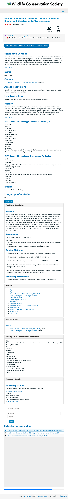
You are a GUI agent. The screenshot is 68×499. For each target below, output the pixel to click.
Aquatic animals (15, 292)
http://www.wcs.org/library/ (14, 391)
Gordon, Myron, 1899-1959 (18, 299)
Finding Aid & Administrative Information (22, 337)
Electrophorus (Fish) (16, 298)
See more (8, 67)
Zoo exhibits (13, 313)
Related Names (12, 319)
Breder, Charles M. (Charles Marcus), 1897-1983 (23, 82)
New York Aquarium (16, 303)
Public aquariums (15, 307)
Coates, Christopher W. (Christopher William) (23, 296)
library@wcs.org (13, 401)
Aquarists (13, 290)
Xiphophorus (14, 311)
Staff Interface (27, 496)
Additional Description (15, 205)
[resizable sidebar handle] (34, 489)
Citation (49, 29)
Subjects (9, 286)
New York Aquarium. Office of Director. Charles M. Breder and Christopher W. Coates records (33, 430)
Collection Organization (26, 45)
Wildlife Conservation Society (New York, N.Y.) (24, 309)
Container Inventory (42, 45)
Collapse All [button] (9, 201)
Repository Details (13, 379)
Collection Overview (11, 45)
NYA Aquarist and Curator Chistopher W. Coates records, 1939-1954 (28, 436)
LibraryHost (63, 496)
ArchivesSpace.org (41, 496)
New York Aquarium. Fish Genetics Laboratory (24, 305)
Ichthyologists (14, 301)
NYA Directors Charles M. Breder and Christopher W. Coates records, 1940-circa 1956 (33, 433)
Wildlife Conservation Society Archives (18, 36)
